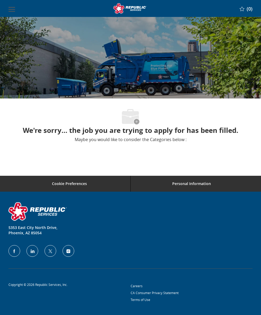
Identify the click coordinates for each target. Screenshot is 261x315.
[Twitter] (50, 251)
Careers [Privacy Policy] (137, 286)
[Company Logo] (130, 8)
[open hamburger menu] (11, 8)
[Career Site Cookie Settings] (69, 184)
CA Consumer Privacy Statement (155, 293)
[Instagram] (68, 251)
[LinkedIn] (32, 251)
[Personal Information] (191, 184)
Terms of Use (140, 300)
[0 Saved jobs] (246, 8)
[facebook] (14, 251)
